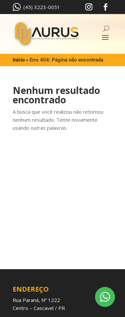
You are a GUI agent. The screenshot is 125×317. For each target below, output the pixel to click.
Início (19, 60)
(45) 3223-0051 (36, 7)
